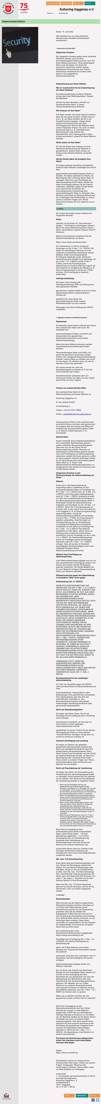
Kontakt (67, 1095)
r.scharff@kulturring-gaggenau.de (77, 414)
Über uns (77, 3)
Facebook (93, 1100)
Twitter (97, 1100)
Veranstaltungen (53, 3)
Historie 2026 (66, 3)
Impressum (93, 1095)
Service (88, 3)
